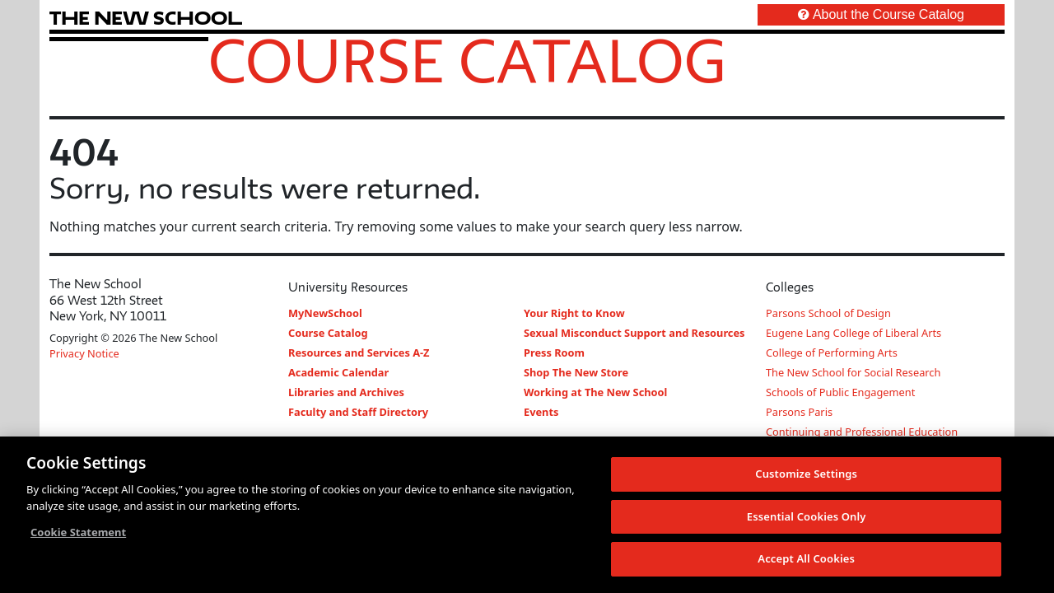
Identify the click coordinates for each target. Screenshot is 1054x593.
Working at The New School (595, 392)
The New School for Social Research (853, 372)
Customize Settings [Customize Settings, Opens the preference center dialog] (806, 473)
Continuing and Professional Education (862, 431)
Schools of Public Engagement (840, 392)
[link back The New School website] (145, 17)
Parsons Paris (799, 411)
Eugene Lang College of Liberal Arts (853, 332)
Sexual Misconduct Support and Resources (634, 332)
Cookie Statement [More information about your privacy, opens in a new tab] (78, 532)
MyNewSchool (325, 313)
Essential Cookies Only (806, 516)
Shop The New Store (576, 372)
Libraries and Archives (346, 392)
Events (541, 411)
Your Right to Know (574, 313)
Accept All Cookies (806, 559)
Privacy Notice (84, 353)
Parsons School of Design (828, 313)
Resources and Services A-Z (359, 352)
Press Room (554, 352)
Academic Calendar (338, 372)
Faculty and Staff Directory (358, 411)
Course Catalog (467, 60)
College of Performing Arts (832, 352)
